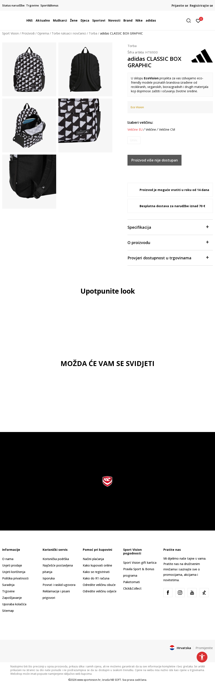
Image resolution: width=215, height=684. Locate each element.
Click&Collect (132, 588)
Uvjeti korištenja (13, 572)
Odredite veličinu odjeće (99, 591)
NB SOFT (115, 680)
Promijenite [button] (204, 648)
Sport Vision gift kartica (139, 562)
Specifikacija (168, 227)
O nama (7, 559)
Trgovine (8, 591)
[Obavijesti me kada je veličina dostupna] (133, 140)
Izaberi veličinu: (140, 122)
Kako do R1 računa (96, 578)
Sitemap (8, 611)
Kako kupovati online (97, 565)
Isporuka (49, 578)
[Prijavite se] (198, 20)
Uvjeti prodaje (12, 565)
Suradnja (8, 585)
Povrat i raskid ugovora (59, 585)
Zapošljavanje (12, 598)
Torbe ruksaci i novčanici (69, 33)
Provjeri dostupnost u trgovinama (168, 257)
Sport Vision (10, 33)
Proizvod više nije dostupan (154, 160)
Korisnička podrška (56, 559)
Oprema (43, 33)
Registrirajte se (201, 5)
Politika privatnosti (15, 578)
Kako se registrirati (96, 572)
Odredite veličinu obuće (99, 585)
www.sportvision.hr (89, 680)
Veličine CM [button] (167, 129)
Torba (93, 33)
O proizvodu (168, 242)
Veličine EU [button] (135, 129)
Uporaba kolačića (14, 604)
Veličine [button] (151, 129)
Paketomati (131, 582)
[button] (190, 20)
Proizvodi (28, 33)
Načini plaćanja (93, 559)
